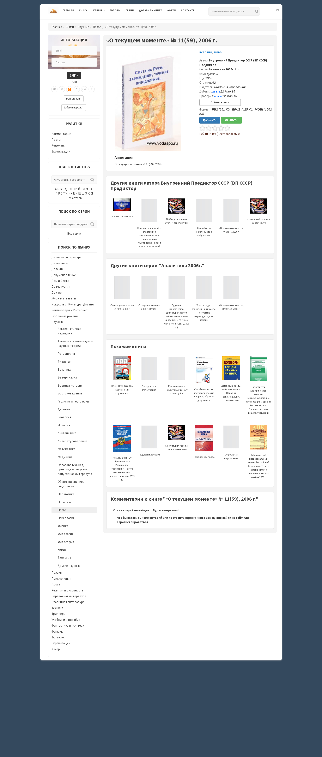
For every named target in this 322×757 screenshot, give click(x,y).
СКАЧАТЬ (210, 120)
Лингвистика (67, 433)
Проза (55, 584)
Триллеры (58, 614)
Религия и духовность (67, 590)
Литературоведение (73, 441)
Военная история (70, 385)
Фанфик (57, 631)
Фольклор (58, 637)
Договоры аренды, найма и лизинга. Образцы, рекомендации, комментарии (231, 384)
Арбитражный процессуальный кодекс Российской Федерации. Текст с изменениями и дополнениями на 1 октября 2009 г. (258, 457)
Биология (64, 362)
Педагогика (66, 494)
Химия (62, 550)
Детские (57, 269)
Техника (57, 608)
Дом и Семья (60, 281)
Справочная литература (68, 596)
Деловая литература (66, 257)
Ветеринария (67, 377)
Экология (64, 558)
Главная (68, 10)
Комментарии (61, 134)
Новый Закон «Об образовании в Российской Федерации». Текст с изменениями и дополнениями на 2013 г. (122, 459)
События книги (220, 102)
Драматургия (60, 286)
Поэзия (56, 572)
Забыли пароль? (74, 107)
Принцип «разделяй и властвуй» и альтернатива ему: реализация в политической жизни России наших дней (149, 228)
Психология (66, 518)
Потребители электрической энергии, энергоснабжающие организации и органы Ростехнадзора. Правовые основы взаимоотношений (258, 390)
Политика (65, 502)
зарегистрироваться (132, 522)
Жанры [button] (97, 10)
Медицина (65, 457)
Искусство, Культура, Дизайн (72, 304)
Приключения (61, 578)
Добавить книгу (150, 10)
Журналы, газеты (63, 298)
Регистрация (73, 98)
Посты (56, 140)
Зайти (74, 75)
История (64, 425)
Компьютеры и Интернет (69, 310)
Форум (171, 10)
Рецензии (58, 145)
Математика (66, 449)
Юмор (55, 649)
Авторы (115, 10)
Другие (56, 292)
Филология (66, 534)
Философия (66, 542)
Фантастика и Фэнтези (67, 625)
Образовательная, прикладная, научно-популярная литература (75, 469)
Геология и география (73, 401)
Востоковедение (70, 393)
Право (97, 27)
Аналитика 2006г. (221, 69)
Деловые (64, 409)
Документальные (63, 275)
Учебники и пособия (65, 620)
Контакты (188, 10)
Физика (63, 526)
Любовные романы (64, 316)
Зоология (64, 417)
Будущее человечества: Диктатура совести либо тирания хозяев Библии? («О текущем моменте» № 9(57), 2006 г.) (176, 307)
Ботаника (64, 369)
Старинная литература (68, 602)
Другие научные (69, 566)
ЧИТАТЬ (231, 120)
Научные (83, 27)
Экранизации (61, 151)
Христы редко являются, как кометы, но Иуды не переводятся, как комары (204, 304)
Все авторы (74, 198)
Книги (83, 10)
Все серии (74, 234)
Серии (130, 10)
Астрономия (66, 354)
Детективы (59, 263)
